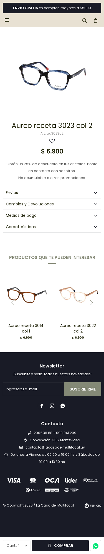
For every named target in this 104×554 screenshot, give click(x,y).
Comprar (63, 545)
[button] (91, 302)
